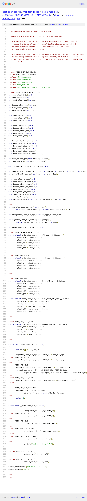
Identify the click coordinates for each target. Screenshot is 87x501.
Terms (28, 497)
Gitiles (14, 497)
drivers (58, 15)
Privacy (21, 497)
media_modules (49, 11)
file (52, 24)
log (58, 24)
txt (76, 497)
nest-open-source (11, 11)
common (68, 15)
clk (18, 18)
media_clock (8, 18)
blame (65, 24)
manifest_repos (31, 11)
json (83, 497)
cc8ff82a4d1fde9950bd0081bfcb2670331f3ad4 (26, 15)
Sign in (82, 4)
